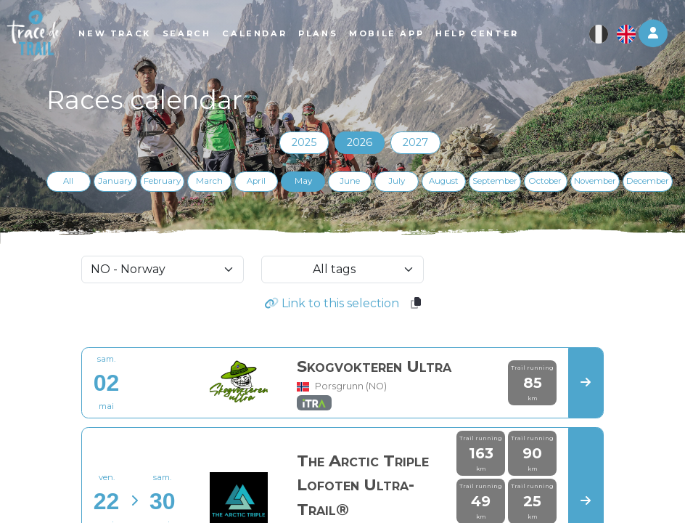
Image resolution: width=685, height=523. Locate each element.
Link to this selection (331, 303)
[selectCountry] (162, 269)
